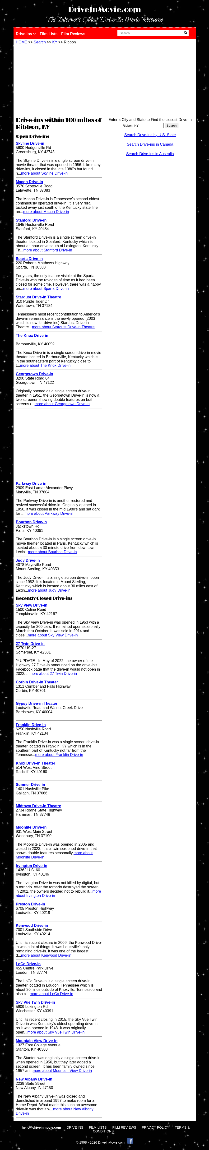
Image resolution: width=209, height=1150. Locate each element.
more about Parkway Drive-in (48, 513)
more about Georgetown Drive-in (62, 404)
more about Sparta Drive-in (46, 289)
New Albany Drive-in (34, 1079)
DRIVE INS (75, 1127)
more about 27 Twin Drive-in (53, 674)
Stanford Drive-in (31, 220)
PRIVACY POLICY (155, 1127)
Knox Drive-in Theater (35, 763)
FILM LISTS (98, 1127)
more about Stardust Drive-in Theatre (63, 327)
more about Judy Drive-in (49, 590)
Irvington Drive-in (31, 866)
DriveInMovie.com (104, 9)
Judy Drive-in (28, 560)
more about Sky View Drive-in (53, 635)
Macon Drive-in (29, 182)
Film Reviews (73, 34)
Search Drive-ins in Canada (150, 144)
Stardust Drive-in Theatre (38, 297)
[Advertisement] (59, 80)
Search (40, 42)
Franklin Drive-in (31, 725)
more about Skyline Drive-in (44, 173)
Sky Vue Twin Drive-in (35, 1002)
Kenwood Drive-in (32, 925)
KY (54, 42)
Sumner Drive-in (30, 785)
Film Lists (48, 34)
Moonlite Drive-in (31, 827)
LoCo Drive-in (28, 964)
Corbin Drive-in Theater (37, 682)
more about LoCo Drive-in (51, 994)
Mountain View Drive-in (37, 1041)
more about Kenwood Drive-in (46, 955)
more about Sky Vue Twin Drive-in (55, 1032)
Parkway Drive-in (31, 484)
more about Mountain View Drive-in (62, 1071)
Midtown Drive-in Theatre (38, 806)
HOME (21, 42)
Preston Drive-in (30, 904)
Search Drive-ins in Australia (150, 154)
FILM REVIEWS (124, 1127)
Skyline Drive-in (30, 143)
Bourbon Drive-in (31, 522)
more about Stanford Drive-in (47, 250)
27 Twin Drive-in (30, 644)
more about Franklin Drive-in (59, 755)
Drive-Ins (26, 34)
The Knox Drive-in (32, 336)
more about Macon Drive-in (46, 212)
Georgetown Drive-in (34, 374)
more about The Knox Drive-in (45, 365)
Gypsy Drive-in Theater (36, 703)
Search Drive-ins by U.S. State (150, 135)
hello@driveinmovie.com (42, 1127)
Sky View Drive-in (31, 605)
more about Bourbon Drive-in (52, 552)
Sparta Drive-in (29, 259)
